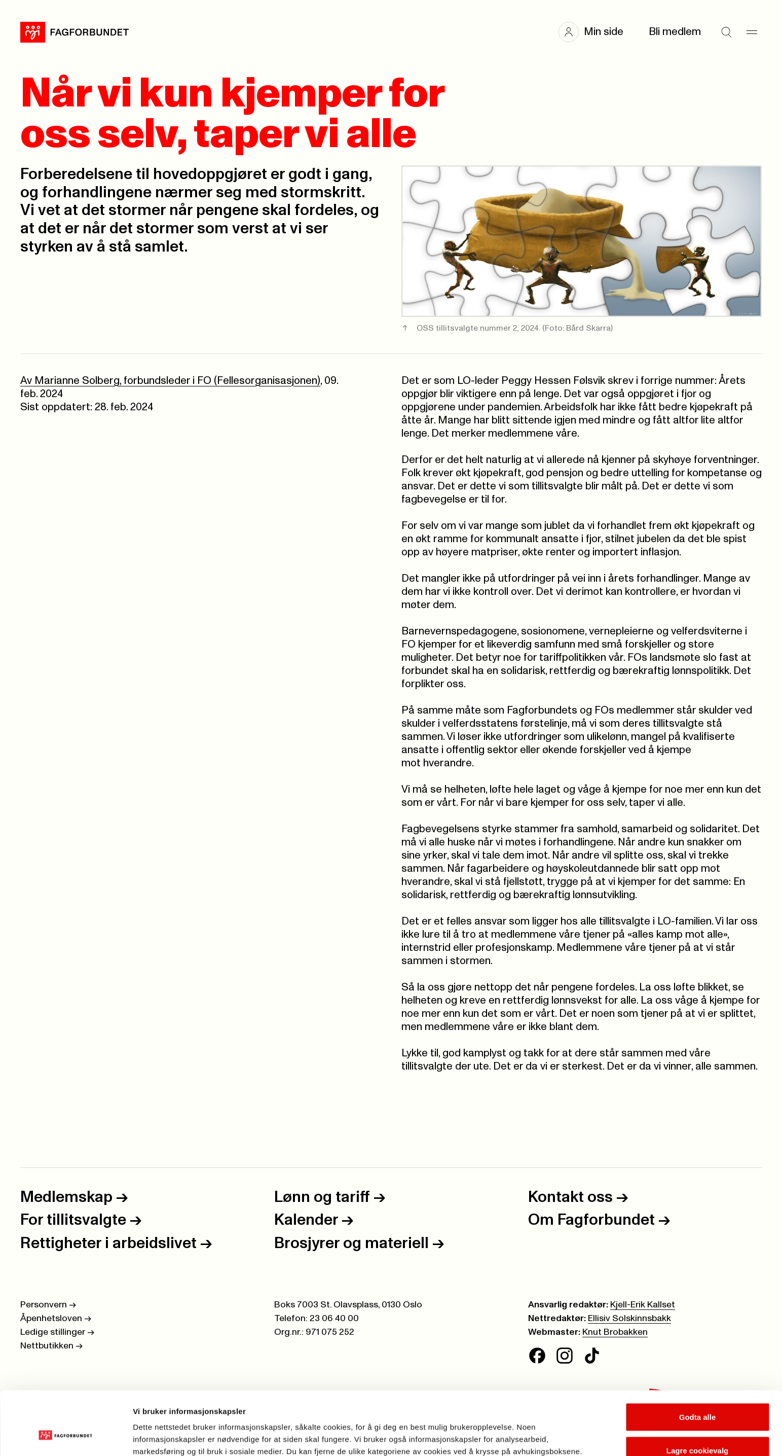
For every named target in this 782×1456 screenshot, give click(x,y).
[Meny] (751, 32)
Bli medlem (675, 31)
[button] (596, 32)
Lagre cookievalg (697, 1396)
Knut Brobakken (615, 1332)
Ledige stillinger (57, 1332)
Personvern (48, 1304)
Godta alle (697, 1362)
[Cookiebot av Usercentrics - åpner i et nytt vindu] (65, 1436)
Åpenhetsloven (55, 1318)
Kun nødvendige (697, 1429)
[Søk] (726, 32)
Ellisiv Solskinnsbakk (629, 1318)
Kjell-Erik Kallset (642, 1304)
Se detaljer (545, 1430)
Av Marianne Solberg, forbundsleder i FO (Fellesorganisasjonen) (170, 380)
